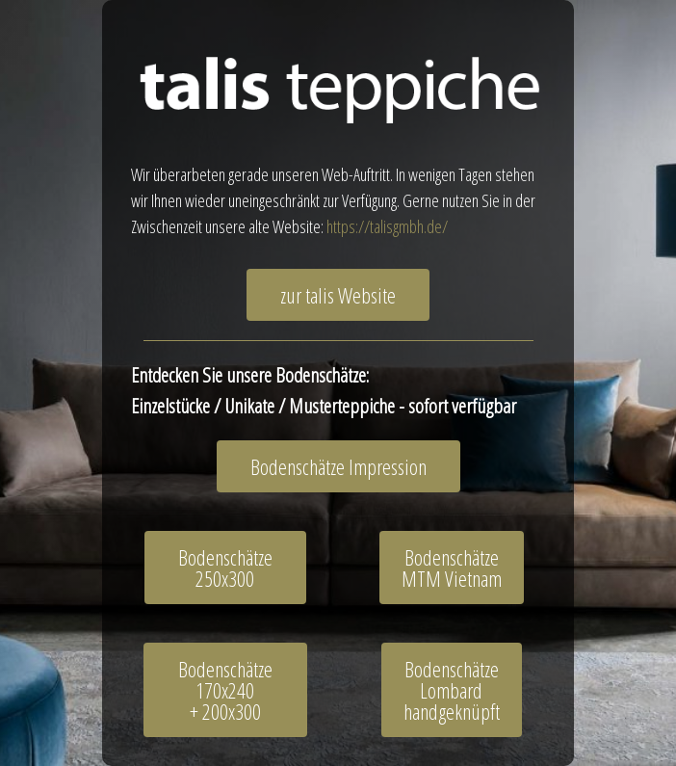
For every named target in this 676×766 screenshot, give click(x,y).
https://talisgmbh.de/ (387, 226)
